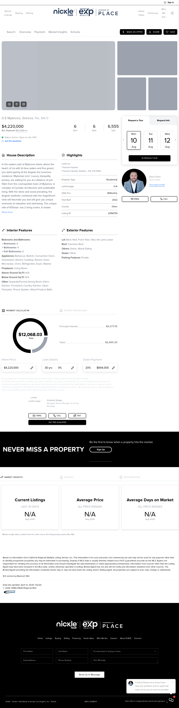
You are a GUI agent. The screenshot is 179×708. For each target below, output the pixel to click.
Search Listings (11, 11)
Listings (47, 634)
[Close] (173, 682)
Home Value (130, 11)
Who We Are (159, 11)
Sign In (169, 2)
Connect (140, 634)
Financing (145, 11)
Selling (37, 11)
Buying (26, 11)
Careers (114, 634)
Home (38, 634)
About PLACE (127, 634)
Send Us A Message (89, 670)
